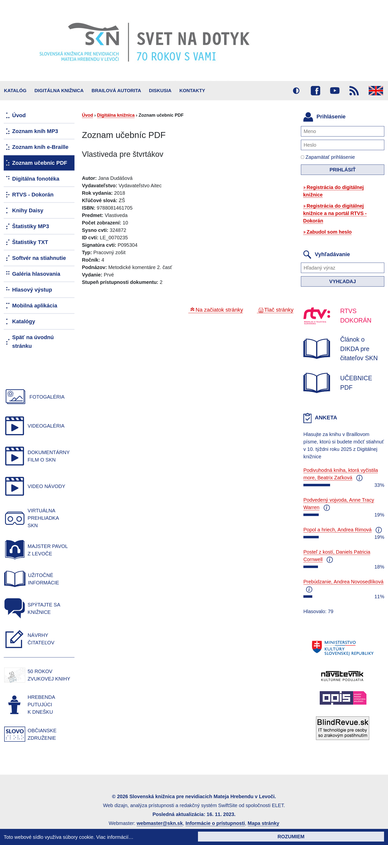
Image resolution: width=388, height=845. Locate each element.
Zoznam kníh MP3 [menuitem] (35, 131)
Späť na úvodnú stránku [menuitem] (33, 341)
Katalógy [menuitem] (23, 321)
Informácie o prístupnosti (215, 823)
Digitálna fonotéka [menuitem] (35, 179)
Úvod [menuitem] (19, 115)
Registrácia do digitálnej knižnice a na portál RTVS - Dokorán (335, 213)
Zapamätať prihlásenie (328, 157)
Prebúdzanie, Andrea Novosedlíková (343, 581)
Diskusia (160, 90)
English (376, 90)
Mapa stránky (263, 823)
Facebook (315, 90)
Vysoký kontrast (296, 90)
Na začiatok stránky (219, 310)
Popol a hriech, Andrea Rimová (337, 529)
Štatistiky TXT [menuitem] (30, 242)
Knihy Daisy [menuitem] (27, 210)
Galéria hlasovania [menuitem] (36, 274)
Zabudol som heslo (329, 232)
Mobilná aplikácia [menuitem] (34, 305)
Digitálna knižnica (59, 90)
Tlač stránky (278, 310)
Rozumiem (291, 836)
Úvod (87, 115)
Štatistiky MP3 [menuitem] (30, 226)
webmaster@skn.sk (160, 823)
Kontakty (192, 90)
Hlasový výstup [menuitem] (32, 290)
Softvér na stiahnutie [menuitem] (39, 258)
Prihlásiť (343, 169)
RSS (354, 90)
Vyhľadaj (342, 281)
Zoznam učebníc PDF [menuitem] (39, 163)
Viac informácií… (115, 837)
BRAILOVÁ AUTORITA (116, 90)
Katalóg (15, 90)
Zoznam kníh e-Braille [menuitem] (40, 147)
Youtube (334, 90)
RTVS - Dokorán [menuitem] (32, 194)
